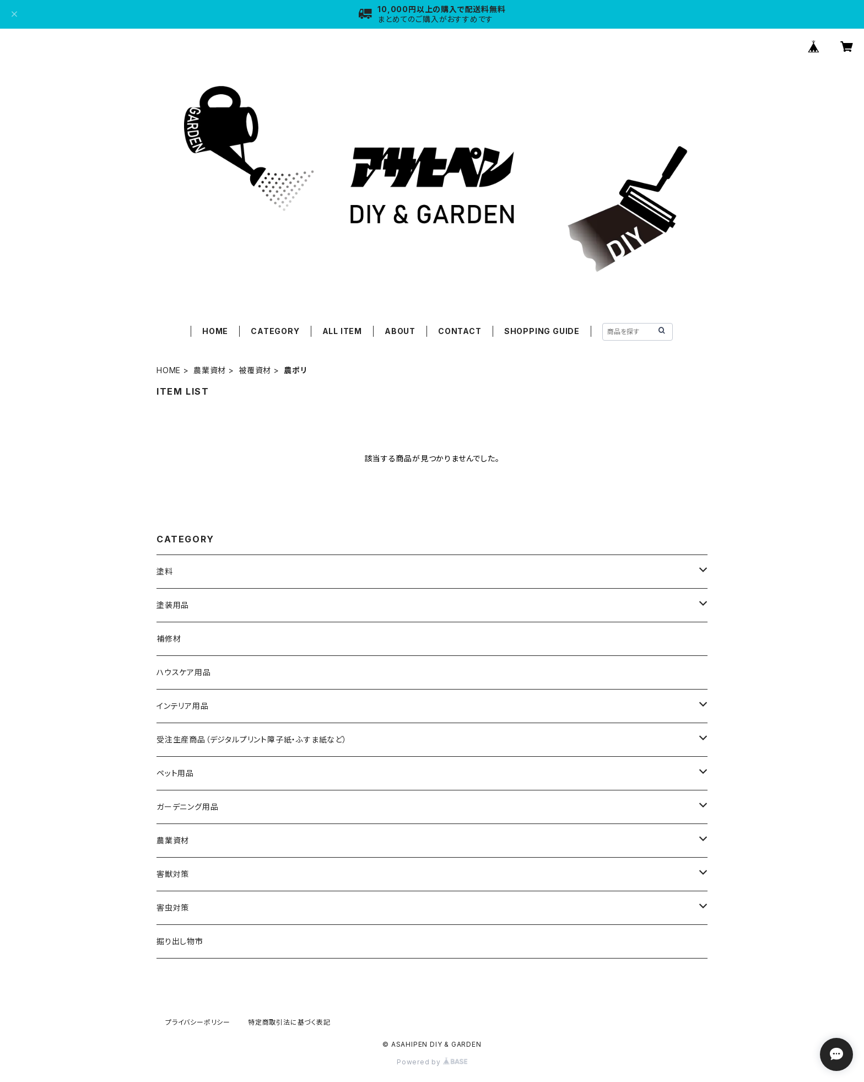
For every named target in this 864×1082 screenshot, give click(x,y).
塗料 (164, 571)
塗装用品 (172, 605)
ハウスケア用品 (183, 672)
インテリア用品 (182, 705)
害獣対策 (172, 874)
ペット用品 (175, 773)
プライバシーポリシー (197, 1022)
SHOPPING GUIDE (542, 331)
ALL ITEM (342, 331)
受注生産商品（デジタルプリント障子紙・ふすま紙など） (251, 739)
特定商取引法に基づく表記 (289, 1022)
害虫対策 (172, 907)
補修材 (168, 638)
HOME (215, 331)
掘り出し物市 (179, 941)
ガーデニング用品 (187, 806)
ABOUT (400, 331)
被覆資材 (255, 370)
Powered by (432, 1062)
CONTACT (460, 331)
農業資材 (209, 370)
